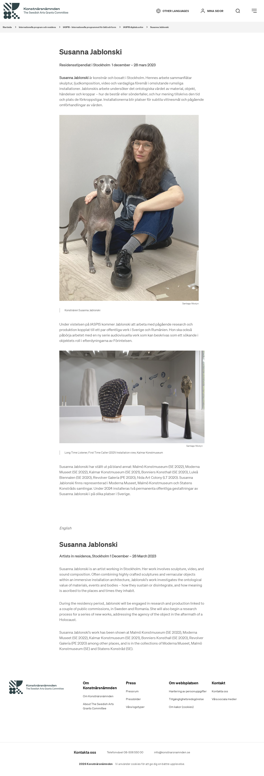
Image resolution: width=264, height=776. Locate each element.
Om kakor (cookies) (181, 707)
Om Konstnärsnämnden (98, 696)
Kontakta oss (220, 691)
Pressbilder (133, 699)
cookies (136, 764)
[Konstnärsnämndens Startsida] (36, 687)
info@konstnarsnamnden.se (172, 752)
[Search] (238, 11)
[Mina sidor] (212, 11)
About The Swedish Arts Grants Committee (98, 706)
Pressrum (132, 691)
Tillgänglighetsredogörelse (186, 699)
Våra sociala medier (224, 699)
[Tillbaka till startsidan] (36, 11)
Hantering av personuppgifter (188, 691)
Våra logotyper (135, 707)
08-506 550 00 (133, 752)
